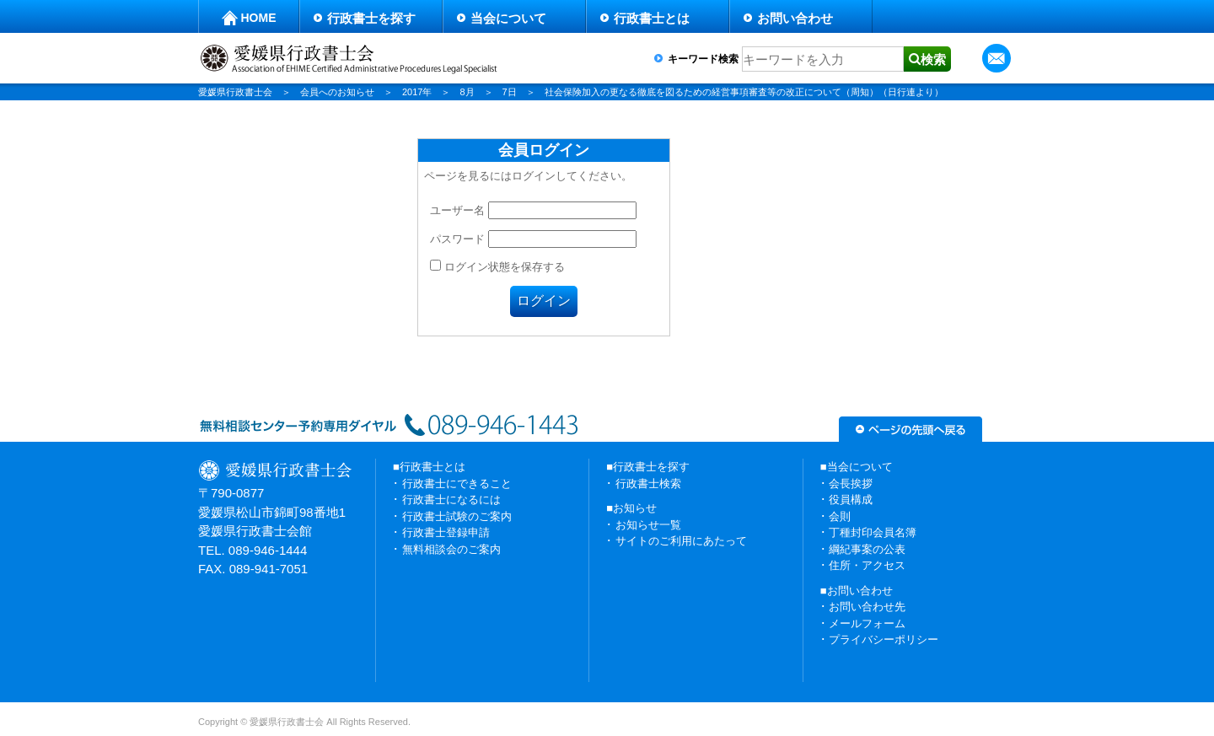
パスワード (457, 239)
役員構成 (851, 499)
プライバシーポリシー (883, 639)
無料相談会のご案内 (451, 549)
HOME (259, 17)
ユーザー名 (457, 210)
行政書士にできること (457, 483)
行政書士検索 (648, 483)
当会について (508, 18)
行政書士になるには (451, 499)
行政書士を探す (371, 18)
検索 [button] (933, 59)
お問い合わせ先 (867, 606)
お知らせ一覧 (648, 524)
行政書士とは (652, 18)
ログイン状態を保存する (497, 267)
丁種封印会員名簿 (872, 532)
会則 (840, 516)
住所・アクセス (867, 565)
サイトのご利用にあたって (681, 541)
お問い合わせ (795, 18)
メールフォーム (867, 623)
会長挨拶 (851, 483)
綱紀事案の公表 (867, 549)
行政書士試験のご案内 (457, 516)
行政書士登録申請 (446, 532)
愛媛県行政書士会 (235, 92)
